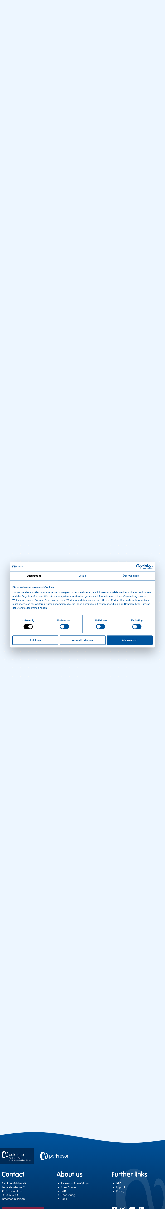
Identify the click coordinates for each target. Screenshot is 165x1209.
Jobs (64, 1199)
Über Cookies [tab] (131, 575)
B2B (63, 1191)
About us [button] (69, 1174)
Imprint (120, 1187)
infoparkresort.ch (13, 1199)
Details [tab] (82, 575)
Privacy (120, 1191)
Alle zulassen (129, 640)
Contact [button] (13, 1174)
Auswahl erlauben (82, 640)
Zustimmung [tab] (34, 575)
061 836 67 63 (10, 1195)
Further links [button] (129, 1174)
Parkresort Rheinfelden (75, 1183)
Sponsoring (68, 1195)
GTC (118, 1183)
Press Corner (68, 1187)
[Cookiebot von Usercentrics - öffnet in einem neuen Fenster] (138, 566)
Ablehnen (35, 640)
